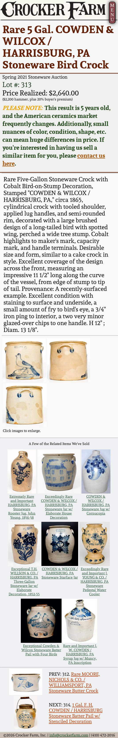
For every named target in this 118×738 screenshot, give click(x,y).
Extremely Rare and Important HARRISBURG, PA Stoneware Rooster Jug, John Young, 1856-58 (22, 507)
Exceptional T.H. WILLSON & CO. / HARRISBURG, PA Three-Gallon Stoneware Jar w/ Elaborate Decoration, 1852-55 (24, 581)
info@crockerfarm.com (68, 735)
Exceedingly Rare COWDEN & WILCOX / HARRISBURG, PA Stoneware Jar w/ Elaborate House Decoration (59, 507)
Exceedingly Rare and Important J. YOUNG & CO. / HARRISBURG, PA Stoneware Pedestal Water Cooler (94, 581)
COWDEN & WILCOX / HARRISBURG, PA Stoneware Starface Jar (60, 573)
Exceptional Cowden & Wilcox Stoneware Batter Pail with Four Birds (41, 650)
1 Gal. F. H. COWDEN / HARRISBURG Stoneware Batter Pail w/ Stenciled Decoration (76, 713)
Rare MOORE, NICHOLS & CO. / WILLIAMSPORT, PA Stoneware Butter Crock (74, 682)
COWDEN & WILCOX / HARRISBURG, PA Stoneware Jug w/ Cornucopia (96, 504)
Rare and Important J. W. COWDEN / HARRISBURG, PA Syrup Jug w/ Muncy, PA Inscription (80, 654)
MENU (112, 12)
